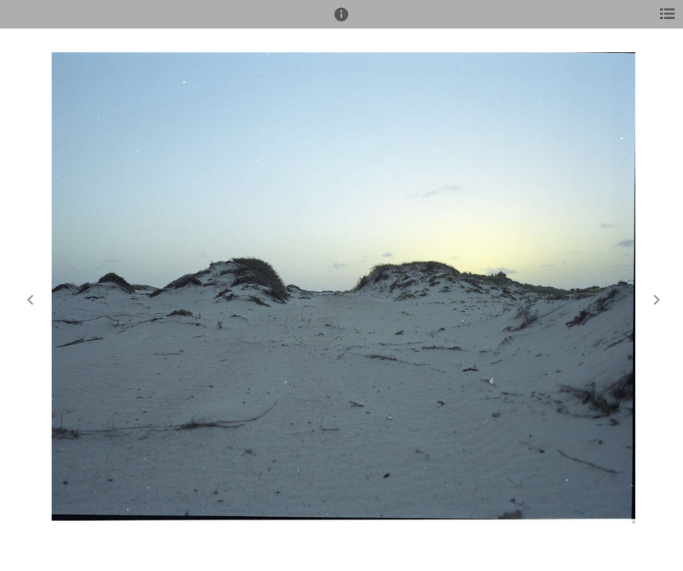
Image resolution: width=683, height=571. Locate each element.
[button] (341, 21)
